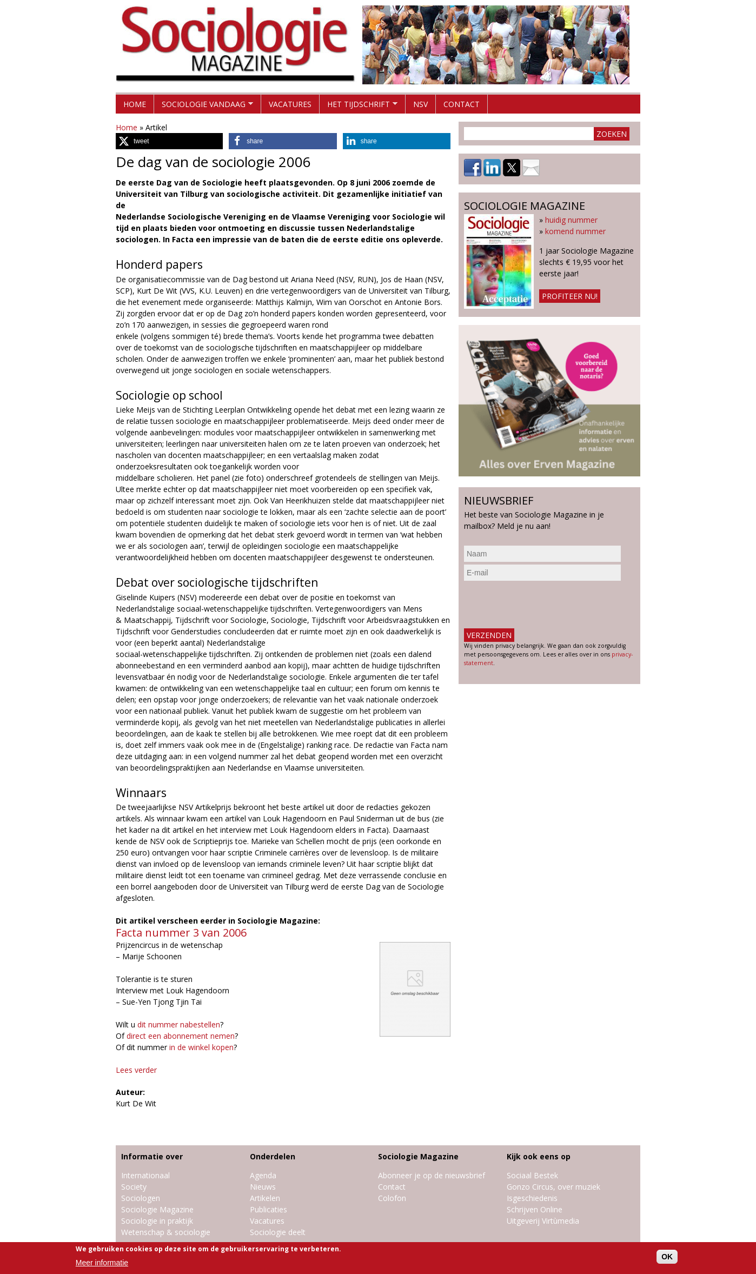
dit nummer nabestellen (178, 1024)
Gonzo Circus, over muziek (553, 1187)
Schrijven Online (534, 1209)
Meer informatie (102, 1262)
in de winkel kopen (201, 1047)
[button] (169, 141)
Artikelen (265, 1198)
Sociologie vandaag (203, 106)
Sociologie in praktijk (157, 1221)
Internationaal (145, 1175)
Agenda (263, 1175)
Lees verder (136, 1070)
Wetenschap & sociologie (165, 1232)
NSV (420, 104)
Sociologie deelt (278, 1232)
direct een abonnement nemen (181, 1036)
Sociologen (140, 1198)
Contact (461, 104)
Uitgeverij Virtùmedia (543, 1221)
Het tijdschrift (358, 106)
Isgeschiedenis (532, 1198)
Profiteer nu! (570, 296)
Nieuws (263, 1187)
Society (134, 1187)
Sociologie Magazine (157, 1209)
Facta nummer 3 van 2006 (181, 932)
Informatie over (152, 1156)
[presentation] (546, 604)
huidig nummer (571, 220)
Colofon (392, 1198)
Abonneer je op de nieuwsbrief (431, 1175)
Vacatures (290, 104)
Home (134, 104)
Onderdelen (272, 1156)
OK (667, 1256)
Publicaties (268, 1209)
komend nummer (575, 231)
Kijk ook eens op (539, 1156)
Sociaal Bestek (532, 1175)
